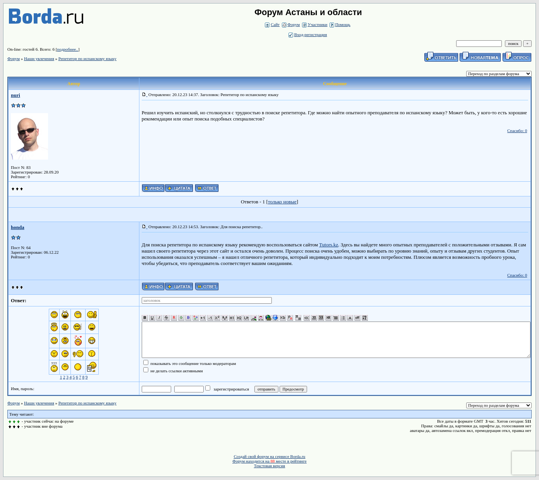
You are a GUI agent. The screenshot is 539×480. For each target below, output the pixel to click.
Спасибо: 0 (517, 130)
